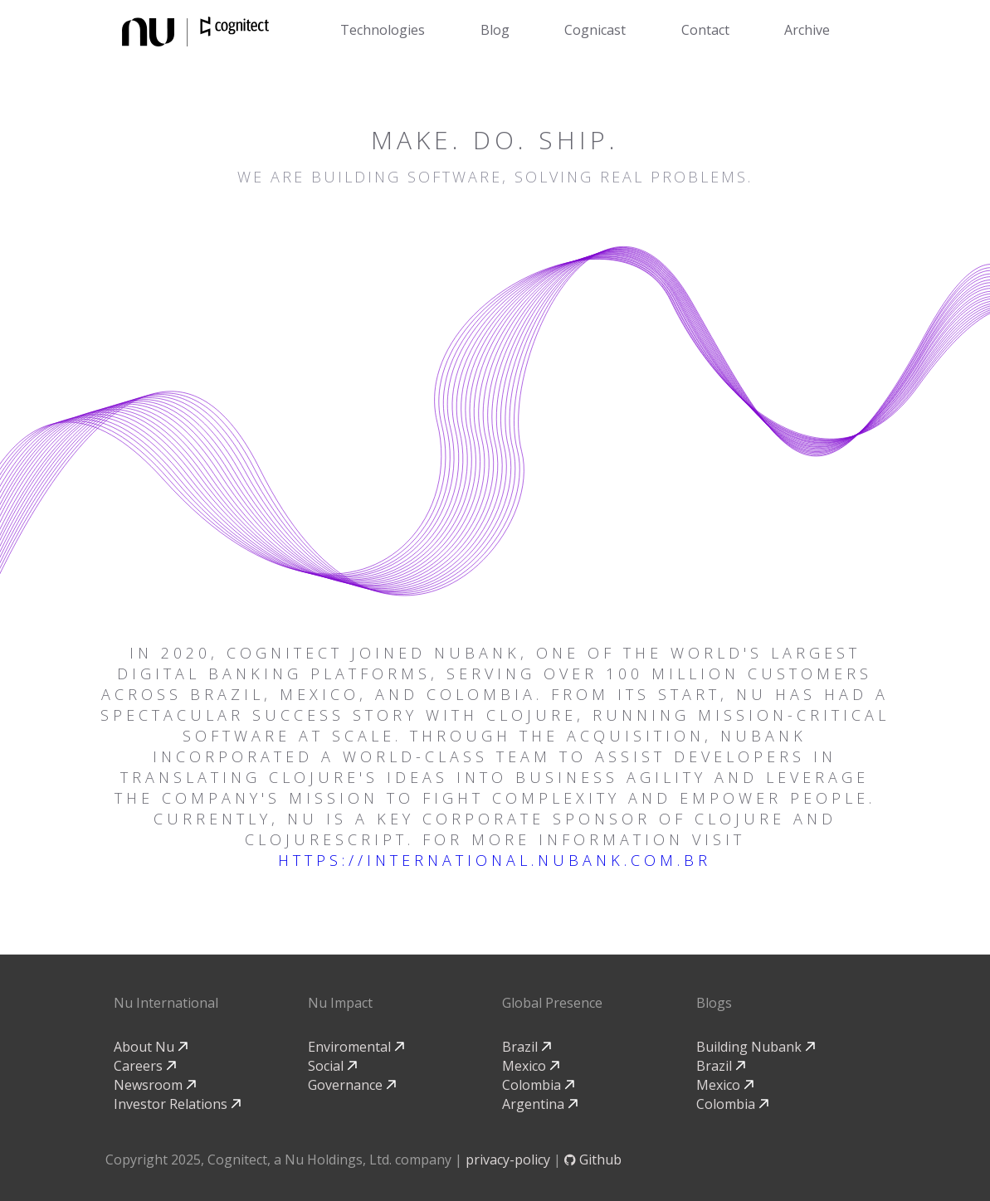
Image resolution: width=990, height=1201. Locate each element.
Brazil (526, 1047)
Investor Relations (177, 1104)
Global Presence (552, 1002)
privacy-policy (508, 1159)
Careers (145, 1066)
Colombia (538, 1085)
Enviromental (356, 1047)
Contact (705, 30)
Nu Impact (340, 1002)
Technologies (382, 30)
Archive (807, 30)
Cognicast (595, 30)
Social (332, 1066)
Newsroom (155, 1085)
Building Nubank (755, 1047)
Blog (495, 30)
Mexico (530, 1066)
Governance (352, 1085)
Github (593, 1159)
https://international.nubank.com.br (494, 860)
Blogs (714, 1002)
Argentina (540, 1104)
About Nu (151, 1047)
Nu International (166, 1002)
